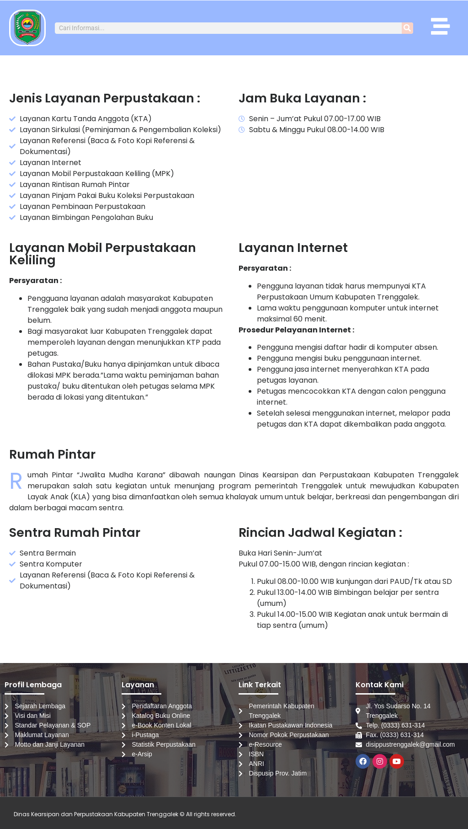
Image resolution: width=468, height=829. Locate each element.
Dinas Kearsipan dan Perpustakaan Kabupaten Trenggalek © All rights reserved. (125, 814)
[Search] (407, 28)
